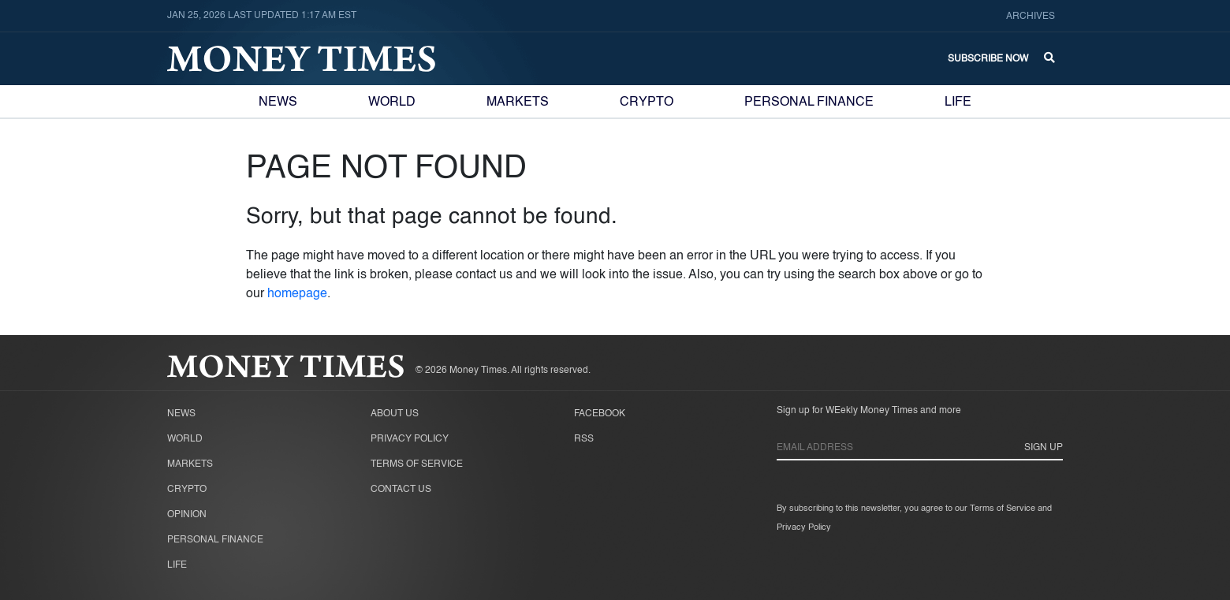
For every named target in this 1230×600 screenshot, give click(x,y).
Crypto (646, 102)
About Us (395, 414)
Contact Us (401, 489)
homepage (297, 294)
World (392, 102)
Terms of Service (417, 464)
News (278, 102)
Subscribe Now (988, 59)
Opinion (187, 515)
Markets (517, 102)
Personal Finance (809, 102)
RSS (584, 439)
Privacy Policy (410, 439)
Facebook (599, 414)
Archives (1030, 16)
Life (958, 102)
